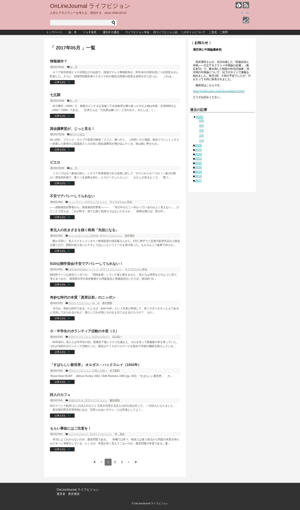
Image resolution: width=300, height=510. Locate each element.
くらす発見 (91, 32)
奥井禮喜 (107, 303)
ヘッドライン (75, 202)
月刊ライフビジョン (96, 202)
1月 (201, 140)
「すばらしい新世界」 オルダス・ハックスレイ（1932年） (95, 365)
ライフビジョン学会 (137, 32)
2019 (198, 172)
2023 (198, 154)
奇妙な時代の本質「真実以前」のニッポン (82, 297)
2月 (201, 135)
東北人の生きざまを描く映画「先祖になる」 (84, 230)
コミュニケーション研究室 (83, 235)
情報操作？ (58, 61)
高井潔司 (130, 235)
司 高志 (120, 434)
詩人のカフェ (60, 395)
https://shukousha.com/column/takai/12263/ (218, 91)
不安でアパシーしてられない (72, 196)
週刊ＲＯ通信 (112, 32)
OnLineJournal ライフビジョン (90, 6)
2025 (198, 145)
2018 (198, 176)
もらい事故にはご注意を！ (70, 428)
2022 (198, 158)
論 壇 (96, 303)
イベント (94, 269)
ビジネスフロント (78, 434)
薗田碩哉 (115, 400)
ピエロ (55, 162)
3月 (201, 130)
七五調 (55, 95)
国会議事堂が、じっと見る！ (72, 129)
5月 (201, 120)
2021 (198, 163)
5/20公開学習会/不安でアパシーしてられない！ (86, 264)
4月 (201, 125)
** (242, 13)
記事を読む (60, 82)
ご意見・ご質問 (218, 32)
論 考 (72, 32)
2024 (198, 149)
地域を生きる (75, 400)
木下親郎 (115, 370)
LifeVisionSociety (77, 269)
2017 (198, 180)
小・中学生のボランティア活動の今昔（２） (84, 331)
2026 (199, 117)
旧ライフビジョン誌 (165, 32)
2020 (198, 167)
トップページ (54, 32)
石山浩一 (117, 336)
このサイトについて (193, 32)
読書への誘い (99, 370)
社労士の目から (101, 336)
